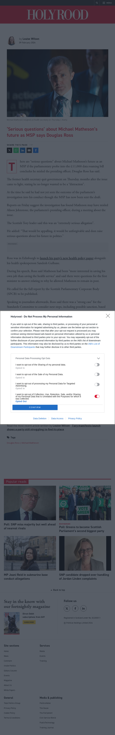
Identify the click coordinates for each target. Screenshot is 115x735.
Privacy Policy (75, 418)
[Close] (109, 317)
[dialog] (57, 367)
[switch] (97, 364)
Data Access (57, 418)
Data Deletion (39, 418)
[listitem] (58, 358)
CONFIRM (35, 407)
